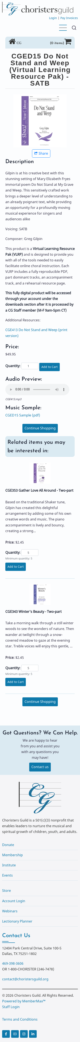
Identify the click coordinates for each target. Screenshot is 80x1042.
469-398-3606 (12, 963)
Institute (9, 865)
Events (7, 875)
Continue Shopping (40, 428)
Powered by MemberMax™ (23, 1001)
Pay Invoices (69, 18)
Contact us (40, 767)
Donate (8, 844)
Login (53, 18)
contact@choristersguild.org (25, 979)
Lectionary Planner (17, 921)
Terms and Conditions (20, 1019)
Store (6, 890)
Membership (12, 855)
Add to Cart (49, 367)
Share (41, 153)
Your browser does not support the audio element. (37, 389)
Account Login (13, 901)
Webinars (9, 911)
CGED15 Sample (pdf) (22, 415)
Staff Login (11, 1007)
